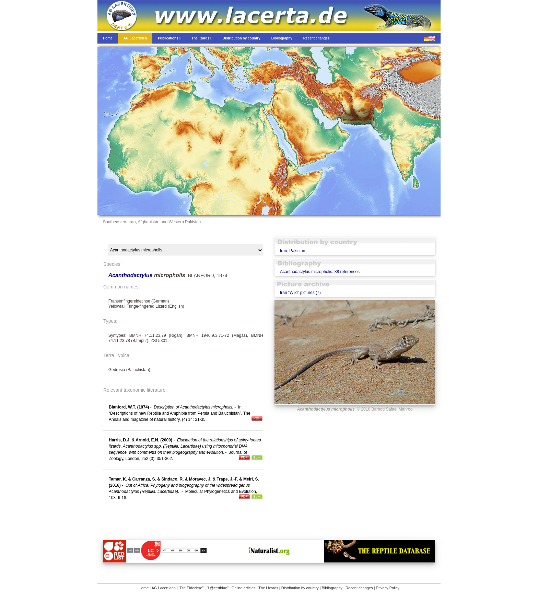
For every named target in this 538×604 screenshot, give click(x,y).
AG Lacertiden (164, 588)
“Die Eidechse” (191, 588)
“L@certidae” (218, 588)
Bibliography (332, 588)
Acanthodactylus (131, 275)
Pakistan (297, 250)
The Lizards (268, 588)
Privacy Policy (387, 588)
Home (144, 588)
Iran (283, 250)
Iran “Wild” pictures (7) (300, 292)
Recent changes (359, 588)
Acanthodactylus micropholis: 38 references (320, 271)
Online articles (244, 588)
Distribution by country (300, 588)
